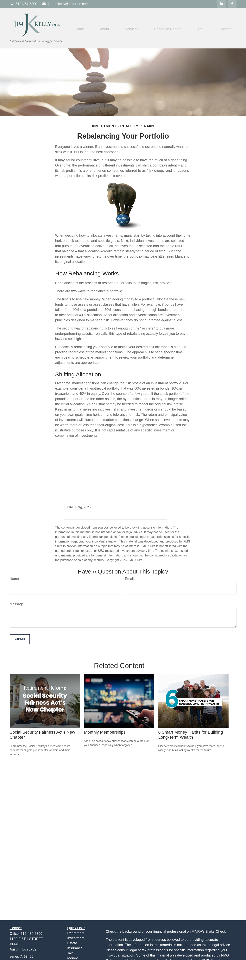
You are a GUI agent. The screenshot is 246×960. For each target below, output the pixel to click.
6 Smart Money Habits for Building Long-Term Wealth (190, 735)
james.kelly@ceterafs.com (65, 4)
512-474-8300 (23, 4)
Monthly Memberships (105, 732)
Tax (70, 953)
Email (129, 579)
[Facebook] (232, 4)
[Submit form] (20, 639)
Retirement (75, 933)
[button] (79, 29)
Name (14, 579)
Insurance (75, 948)
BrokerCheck (215, 931)
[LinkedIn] (221, 4)
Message (17, 604)
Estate (72, 943)
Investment (75, 938)
